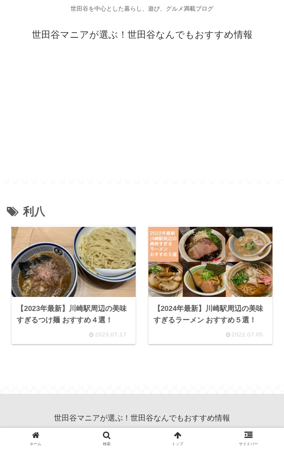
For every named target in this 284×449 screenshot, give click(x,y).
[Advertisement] (142, 119)
